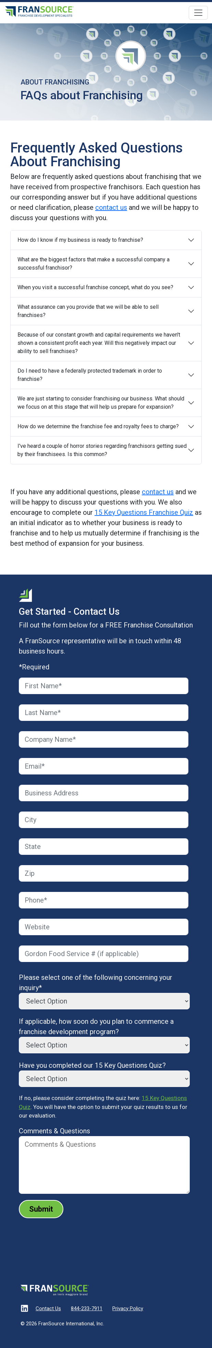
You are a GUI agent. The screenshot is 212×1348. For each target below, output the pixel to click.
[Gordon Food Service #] (103, 953)
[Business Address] (103, 793)
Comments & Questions (54, 1131)
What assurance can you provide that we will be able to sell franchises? (88, 311)
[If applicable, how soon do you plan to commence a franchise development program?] (104, 1045)
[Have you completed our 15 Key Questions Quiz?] (104, 1079)
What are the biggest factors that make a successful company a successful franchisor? (93, 263)
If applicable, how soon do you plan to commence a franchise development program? (96, 1026)
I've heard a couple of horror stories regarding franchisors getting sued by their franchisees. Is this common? (102, 450)
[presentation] (71, 1237)
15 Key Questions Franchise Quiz (144, 512)
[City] (103, 820)
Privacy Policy (127, 1308)
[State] (103, 846)
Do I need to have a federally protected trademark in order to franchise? (89, 374)
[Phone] (103, 900)
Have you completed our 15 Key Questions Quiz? (92, 1065)
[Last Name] (103, 712)
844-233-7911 (86, 1308)
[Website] (103, 927)
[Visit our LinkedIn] (24, 1309)
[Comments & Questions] (104, 1165)
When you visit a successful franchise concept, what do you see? (95, 287)
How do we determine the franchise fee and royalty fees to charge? (98, 426)
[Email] (103, 766)
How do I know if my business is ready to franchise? (80, 240)
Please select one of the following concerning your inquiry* (95, 982)
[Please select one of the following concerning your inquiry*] (104, 1001)
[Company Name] (103, 739)
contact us (111, 207)
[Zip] (103, 873)
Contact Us (48, 1308)
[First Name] (103, 686)
